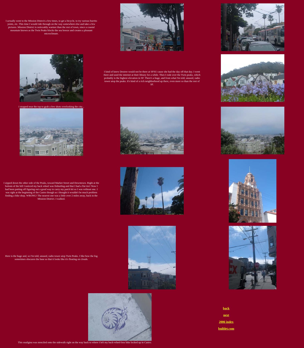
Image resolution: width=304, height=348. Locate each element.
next (226, 315)
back (226, 308)
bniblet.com (226, 328)
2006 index (226, 322)
